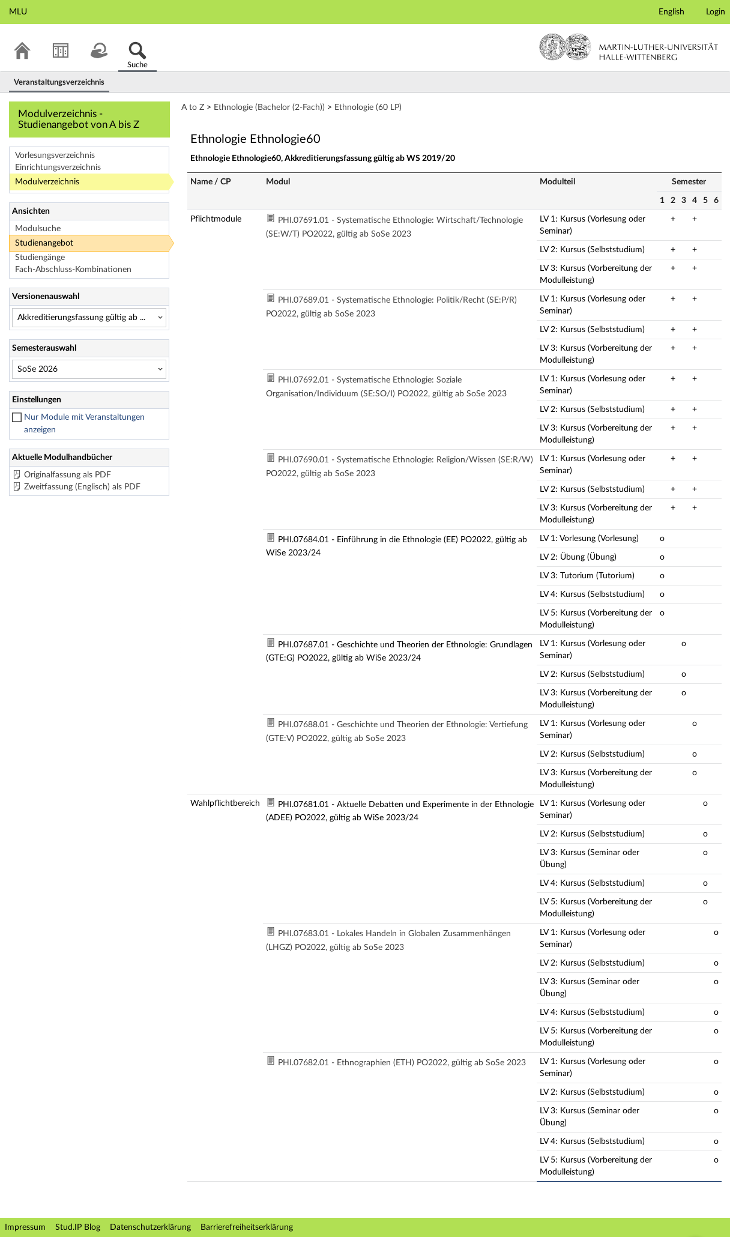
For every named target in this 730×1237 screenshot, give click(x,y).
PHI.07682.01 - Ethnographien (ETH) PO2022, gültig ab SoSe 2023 (402, 1063)
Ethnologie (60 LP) (368, 107)
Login (715, 12)
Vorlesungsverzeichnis (55, 155)
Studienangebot (44, 243)
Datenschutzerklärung (150, 1227)
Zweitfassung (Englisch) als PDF (82, 487)
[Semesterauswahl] (89, 369)
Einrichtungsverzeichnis (58, 167)
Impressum (25, 1227)
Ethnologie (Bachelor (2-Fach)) (269, 107)
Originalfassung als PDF (67, 475)
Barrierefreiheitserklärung (247, 1227)
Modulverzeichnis (47, 182)
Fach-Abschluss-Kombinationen (73, 269)
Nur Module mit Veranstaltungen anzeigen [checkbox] (84, 423)
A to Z (192, 107)
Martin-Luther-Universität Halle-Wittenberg (629, 47)
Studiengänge (40, 257)
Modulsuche (38, 229)
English (671, 12)
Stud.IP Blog (77, 1227)
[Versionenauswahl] (89, 317)
